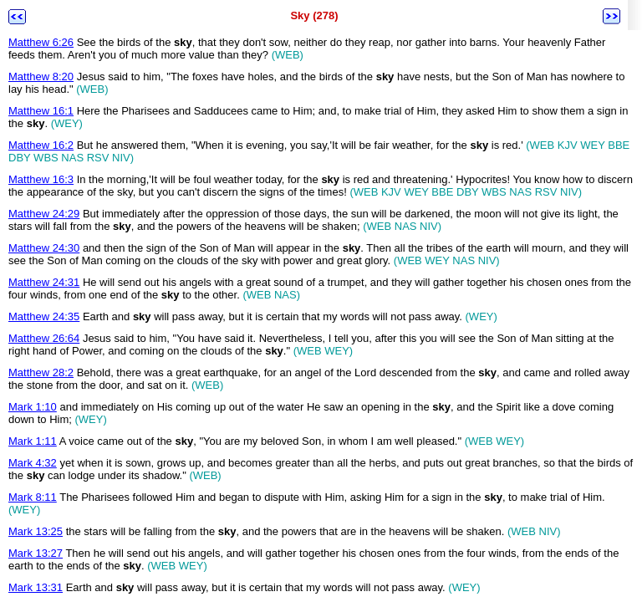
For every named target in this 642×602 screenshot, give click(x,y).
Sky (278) (314, 15)
